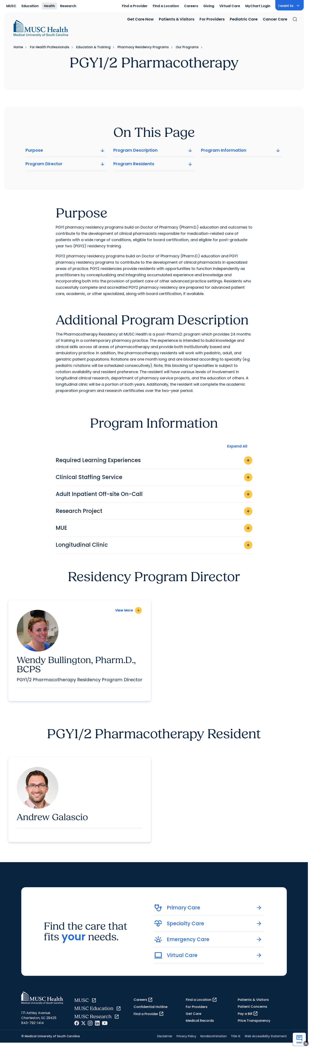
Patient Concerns (252, 1006)
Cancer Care (275, 19)
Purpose (65, 150)
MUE (154, 528)
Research (68, 6)
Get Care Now (140, 19)
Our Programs (187, 47)
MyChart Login (257, 6)
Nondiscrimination (213, 1036)
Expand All (237, 446)
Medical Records (200, 1020)
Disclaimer (164, 1036)
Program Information (241, 150)
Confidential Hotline (150, 1006)
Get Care (193, 1013)
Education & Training (93, 47)
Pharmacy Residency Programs (143, 47)
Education (30, 6)
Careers (191, 6)
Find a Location (166, 6)
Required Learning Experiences (154, 460)
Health (49, 6)
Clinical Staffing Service (154, 477)
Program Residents (153, 164)
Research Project (154, 511)
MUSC (11, 6)
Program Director (65, 164)
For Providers (212, 19)
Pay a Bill (248, 1014)
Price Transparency (254, 1020)
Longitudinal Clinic (154, 545)
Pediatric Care (244, 19)
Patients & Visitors (176, 19)
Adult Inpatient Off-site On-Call (154, 494)
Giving (208, 6)
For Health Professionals (49, 47)
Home (18, 47)
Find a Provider (135, 6)
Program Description (153, 150)
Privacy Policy (186, 1036)
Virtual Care (229, 6)
